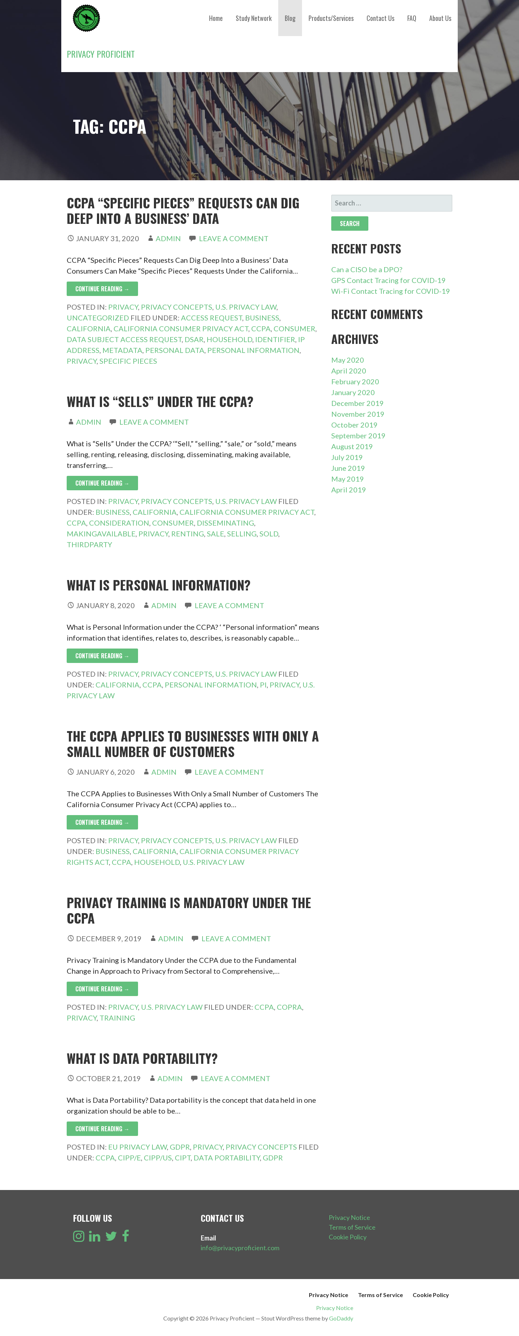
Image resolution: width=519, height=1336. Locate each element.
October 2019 (354, 424)
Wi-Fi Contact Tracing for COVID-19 (390, 291)
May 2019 (347, 478)
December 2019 (357, 403)
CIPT (183, 1157)
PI (263, 684)
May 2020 (347, 359)
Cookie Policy (348, 1237)
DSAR (194, 339)
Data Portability (227, 1157)
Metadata (122, 350)
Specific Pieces (128, 361)
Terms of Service (352, 1227)
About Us (440, 18)
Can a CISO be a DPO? (366, 269)
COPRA (289, 1007)
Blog (290, 18)
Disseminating (225, 522)
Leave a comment (234, 238)
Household (229, 339)
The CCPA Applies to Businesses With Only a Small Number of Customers (193, 743)
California (89, 328)
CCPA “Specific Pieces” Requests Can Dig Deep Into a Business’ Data (183, 210)
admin (168, 238)
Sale (215, 533)
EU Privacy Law (137, 1146)
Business (262, 317)
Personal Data (174, 350)
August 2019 (352, 446)
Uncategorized (98, 317)
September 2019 (358, 435)
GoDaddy (341, 1318)
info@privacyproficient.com (240, 1248)
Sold (269, 533)
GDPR (180, 1146)
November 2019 (358, 414)
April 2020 (348, 370)
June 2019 (348, 468)
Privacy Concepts (176, 306)
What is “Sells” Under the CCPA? (160, 401)
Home (216, 18)
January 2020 (353, 392)
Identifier (275, 339)
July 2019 (347, 457)
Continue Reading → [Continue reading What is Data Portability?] (102, 1128)
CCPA (261, 328)
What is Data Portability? (142, 1057)
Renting (187, 533)
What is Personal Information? (158, 584)
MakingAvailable (101, 533)
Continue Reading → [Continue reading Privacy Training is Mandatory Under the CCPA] (102, 989)
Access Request (211, 317)
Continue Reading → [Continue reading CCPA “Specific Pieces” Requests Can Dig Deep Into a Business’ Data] (102, 288)
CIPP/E (129, 1157)
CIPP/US (158, 1157)
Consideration (119, 522)
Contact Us (380, 18)
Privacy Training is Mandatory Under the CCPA (189, 910)
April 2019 (348, 489)
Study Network (254, 18)
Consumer (294, 328)
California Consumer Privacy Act (181, 328)
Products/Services (331, 18)
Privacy (123, 306)
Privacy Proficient (101, 53)
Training (117, 1017)
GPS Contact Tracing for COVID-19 (388, 280)
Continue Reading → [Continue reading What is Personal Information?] (102, 655)
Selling (242, 533)
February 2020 (355, 381)
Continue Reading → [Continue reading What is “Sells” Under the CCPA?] (102, 483)
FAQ (411, 18)
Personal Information (253, 350)
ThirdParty (89, 544)
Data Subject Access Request (124, 339)
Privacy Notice (349, 1217)
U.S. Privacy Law (245, 306)
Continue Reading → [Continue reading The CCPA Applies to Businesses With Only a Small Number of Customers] (102, 822)
